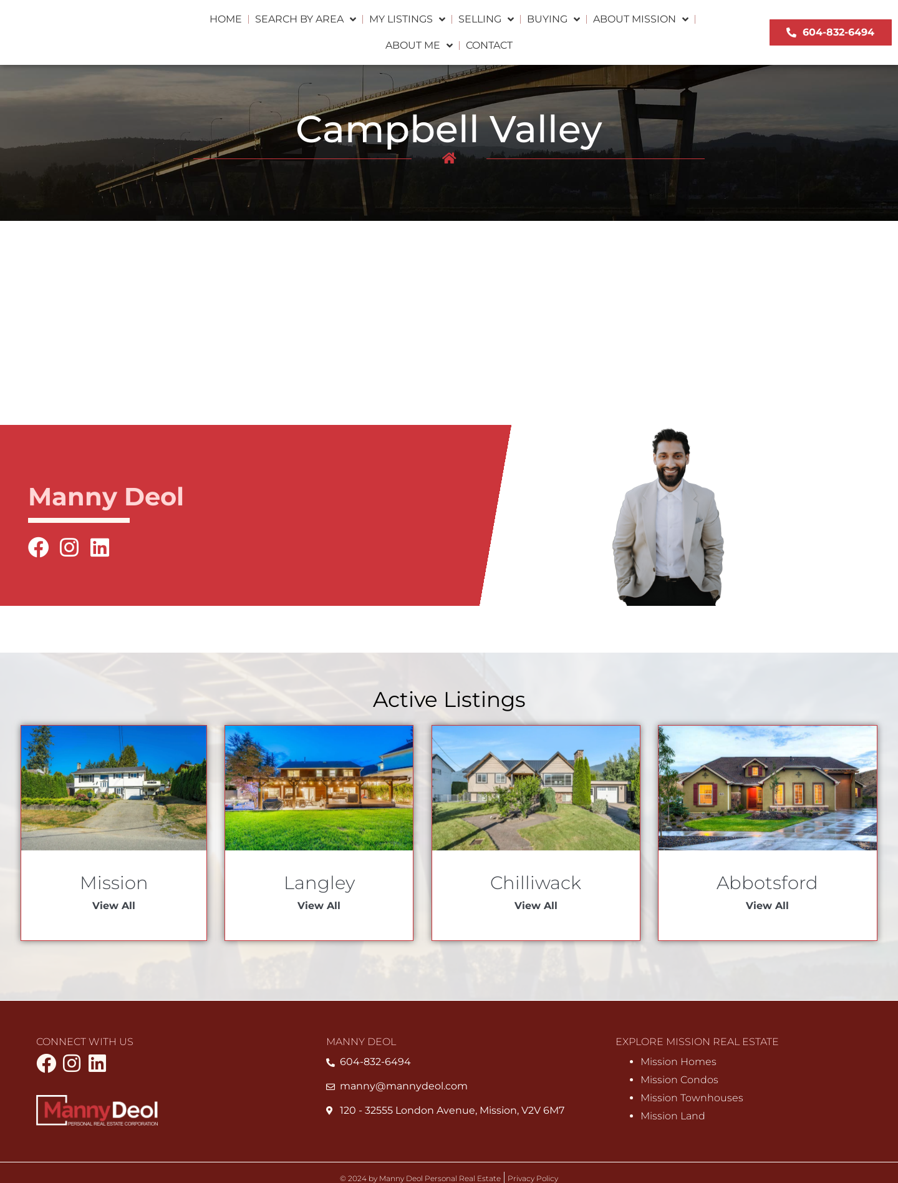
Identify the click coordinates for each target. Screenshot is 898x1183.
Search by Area (305, 19)
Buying (553, 19)
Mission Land (672, 1116)
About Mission (640, 19)
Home (226, 19)
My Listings (407, 19)
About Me (419, 45)
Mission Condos (679, 1080)
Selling (486, 19)
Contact (489, 45)
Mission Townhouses (691, 1098)
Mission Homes (678, 1063)
